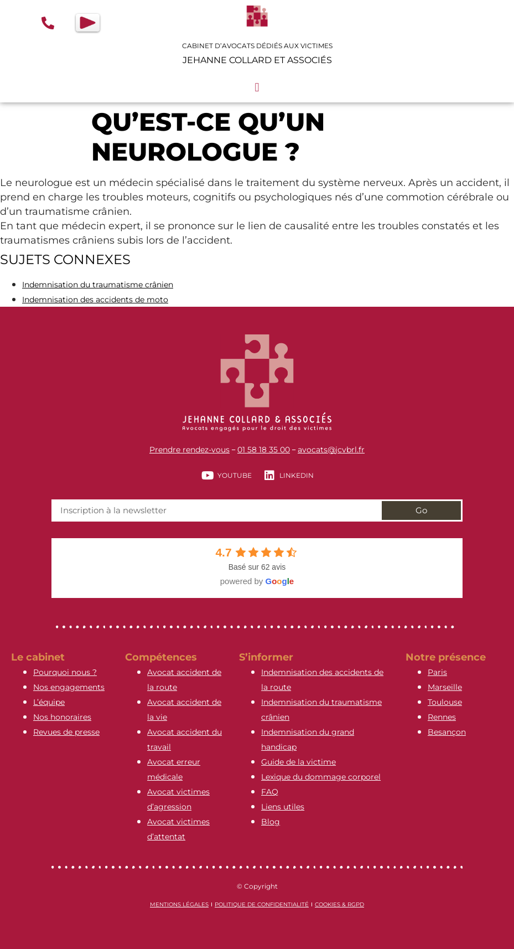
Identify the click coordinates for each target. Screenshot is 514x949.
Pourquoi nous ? (65, 672)
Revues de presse (66, 732)
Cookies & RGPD (339, 904)
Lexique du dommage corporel (321, 777)
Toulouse (445, 702)
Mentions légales (179, 904)
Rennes (442, 717)
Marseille (445, 687)
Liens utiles (282, 807)
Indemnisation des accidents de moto (95, 300)
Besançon (447, 732)
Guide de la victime (298, 762)
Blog (270, 822)
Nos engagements (69, 687)
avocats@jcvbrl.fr (331, 450)
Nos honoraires (62, 717)
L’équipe (49, 702)
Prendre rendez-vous (189, 450)
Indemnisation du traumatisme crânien (97, 285)
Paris (437, 672)
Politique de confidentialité (262, 904)
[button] (257, 88)
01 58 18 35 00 (263, 450)
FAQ (269, 792)
